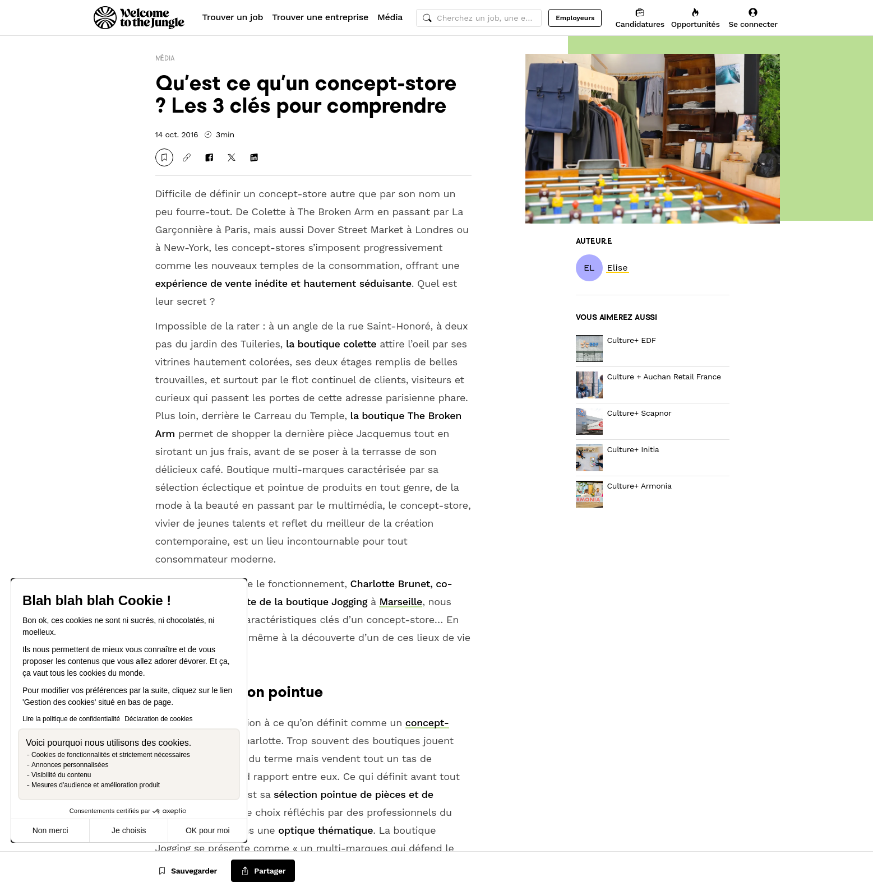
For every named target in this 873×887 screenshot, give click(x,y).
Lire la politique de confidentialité (71, 719)
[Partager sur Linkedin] (254, 157)
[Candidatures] (639, 17)
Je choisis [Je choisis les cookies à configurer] (129, 830)
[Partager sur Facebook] (209, 157)
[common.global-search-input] (479, 18)
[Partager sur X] (232, 157)
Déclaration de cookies (158, 719)
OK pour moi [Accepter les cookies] (208, 830)
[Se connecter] (753, 17)
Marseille (400, 601)
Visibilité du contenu (61, 775)
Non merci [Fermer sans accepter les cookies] (50, 830)
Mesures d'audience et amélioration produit (95, 785)
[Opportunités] (695, 17)
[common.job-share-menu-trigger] (263, 871)
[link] (617, 267)
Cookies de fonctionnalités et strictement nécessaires (110, 755)
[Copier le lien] (187, 157)
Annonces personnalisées (69, 765)
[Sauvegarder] (164, 157)
